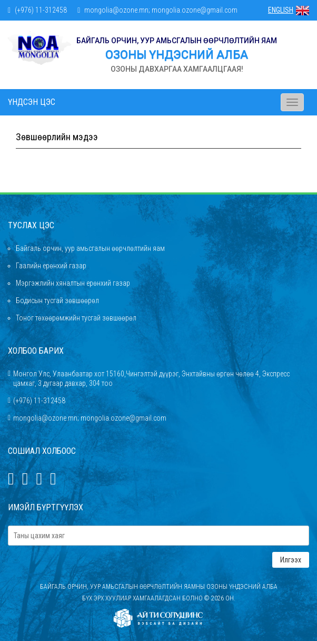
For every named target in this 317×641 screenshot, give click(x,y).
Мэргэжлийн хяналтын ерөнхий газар (73, 283)
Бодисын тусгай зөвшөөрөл (57, 300)
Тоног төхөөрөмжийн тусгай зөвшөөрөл (76, 318)
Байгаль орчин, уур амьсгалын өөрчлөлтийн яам (90, 248)
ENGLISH (288, 10)
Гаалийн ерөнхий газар (51, 265)
